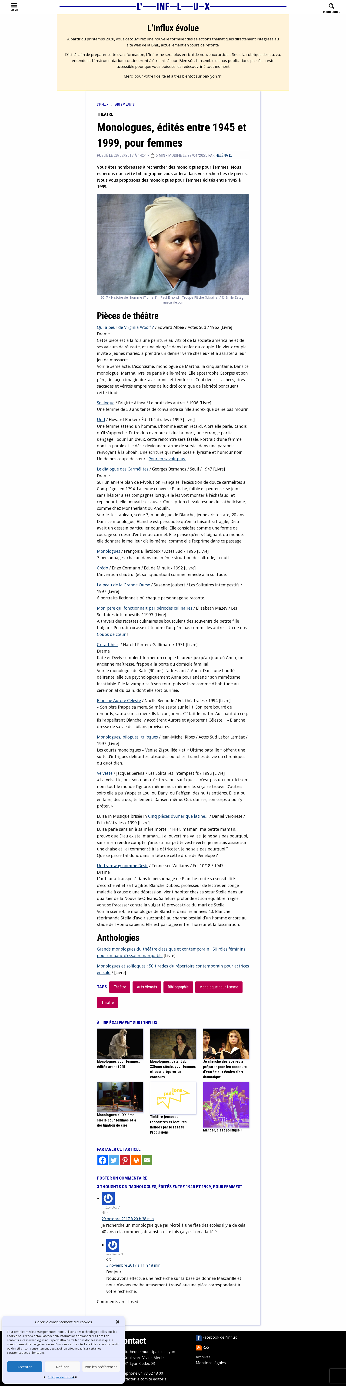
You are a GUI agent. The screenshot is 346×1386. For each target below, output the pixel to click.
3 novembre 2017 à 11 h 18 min (133, 1265)
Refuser (62, 1366)
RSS (202, 1347)
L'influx (102, 105)
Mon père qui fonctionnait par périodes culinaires (144, 608)
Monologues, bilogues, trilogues (127, 737)
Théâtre (120, 987)
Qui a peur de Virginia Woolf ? (125, 327)
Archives (203, 1357)
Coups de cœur (111, 634)
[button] (117, 1322)
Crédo (102, 568)
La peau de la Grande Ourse (123, 585)
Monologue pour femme (219, 987)
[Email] (147, 1160)
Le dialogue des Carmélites (122, 469)
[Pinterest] (125, 1160)
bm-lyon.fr (212, 76)
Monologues (108, 551)
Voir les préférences (101, 1366)
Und (101, 419)
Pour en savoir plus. (167, 458)
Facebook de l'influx (216, 1337)
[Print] (136, 1160)
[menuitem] (106, 104)
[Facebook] (102, 1160)
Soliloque (105, 402)
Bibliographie (178, 987)
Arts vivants (125, 105)
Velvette (105, 773)
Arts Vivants (147, 987)
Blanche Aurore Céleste (119, 700)
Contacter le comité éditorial (142, 1379)
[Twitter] (114, 1160)
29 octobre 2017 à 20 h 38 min (128, 1218)
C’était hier (107, 644)
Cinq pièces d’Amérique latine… (178, 816)
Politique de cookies (61, 1377)
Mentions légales (211, 1362)
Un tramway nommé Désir (122, 865)
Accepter (24, 1366)
